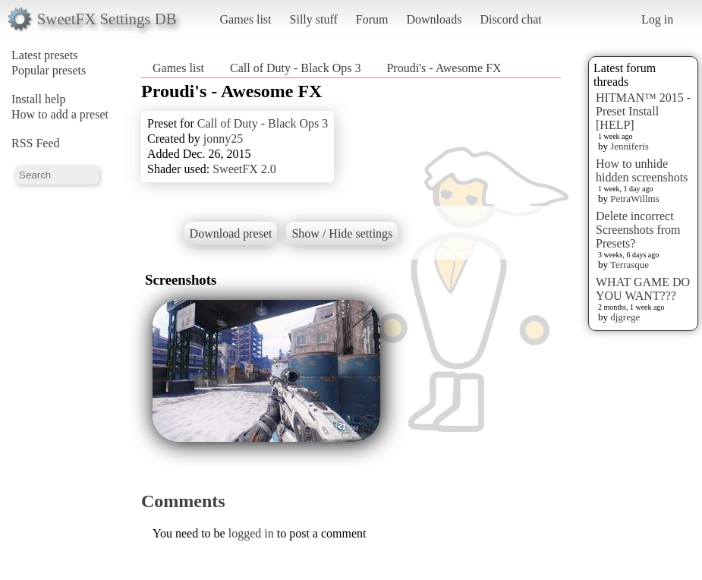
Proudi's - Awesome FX (443, 67)
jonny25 (223, 138)
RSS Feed (35, 143)
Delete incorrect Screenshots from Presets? (638, 230)
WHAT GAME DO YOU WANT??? (643, 289)
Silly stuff (314, 19)
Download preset (231, 233)
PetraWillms (634, 198)
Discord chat (510, 19)
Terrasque (629, 264)
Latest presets (44, 55)
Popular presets (48, 70)
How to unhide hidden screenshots (642, 170)
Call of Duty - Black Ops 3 (295, 67)
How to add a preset (60, 114)
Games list (246, 19)
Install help (38, 99)
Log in (657, 19)
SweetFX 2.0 (244, 168)
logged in (251, 533)
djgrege (625, 317)
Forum (372, 19)
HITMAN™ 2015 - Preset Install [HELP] (643, 111)
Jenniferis (629, 146)
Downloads (433, 19)
